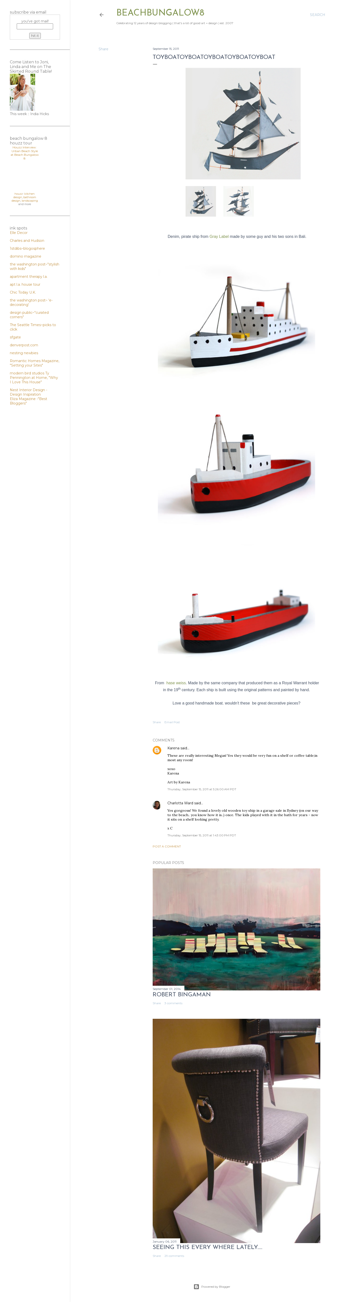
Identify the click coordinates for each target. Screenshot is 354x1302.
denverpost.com (24, 345)
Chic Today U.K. (23, 292)
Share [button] (103, 49)
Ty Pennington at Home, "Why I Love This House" (34, 377)
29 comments (174, 1256)
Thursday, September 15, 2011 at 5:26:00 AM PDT (201, 789)
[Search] (317, 15)
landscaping (30, 200)
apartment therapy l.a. (28, 276)
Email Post (172, 722)
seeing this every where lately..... (207, 1247)
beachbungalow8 (160, 13)
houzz (19, 193)
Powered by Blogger (211, 1287)
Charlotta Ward (180, 803)
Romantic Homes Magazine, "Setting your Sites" (34, 363)
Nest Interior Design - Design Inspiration (28, 392)
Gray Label (218, 236)
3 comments (173, 1003)
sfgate (15, 337)
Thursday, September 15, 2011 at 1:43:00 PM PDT (201, 835)
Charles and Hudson (27, 240)
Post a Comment (167, 846)
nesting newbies (24, 353)
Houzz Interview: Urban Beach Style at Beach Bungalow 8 (25, 152)
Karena (173, 748)
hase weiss (176, 683)
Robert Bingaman (182, 995)
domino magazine (25, 256)
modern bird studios (27, 373)
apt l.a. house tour (25, 284)
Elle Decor (19, 232)
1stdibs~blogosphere (27, 248)
